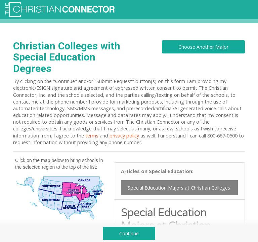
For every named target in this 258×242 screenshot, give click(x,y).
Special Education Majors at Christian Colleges (179, 188)
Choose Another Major (203, 47)
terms (91, 135)
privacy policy (124, 135)
